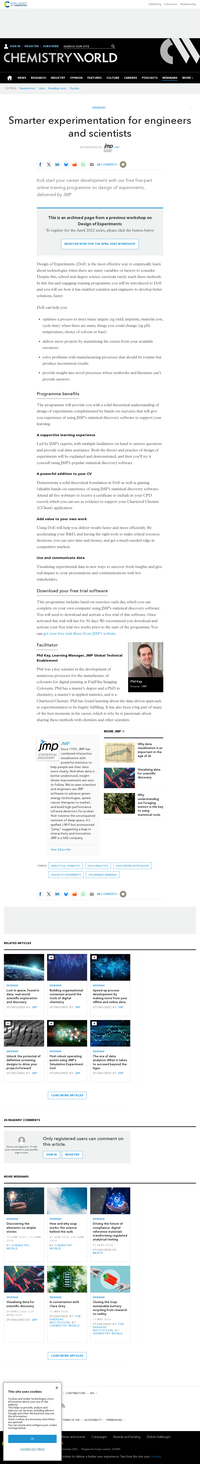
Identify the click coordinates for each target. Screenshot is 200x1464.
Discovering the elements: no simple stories (21, 1227)
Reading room (57, 88)
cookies (156, 1456)
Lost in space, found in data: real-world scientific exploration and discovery (22, 996)
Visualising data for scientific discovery (149, 773)
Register (32, 46)
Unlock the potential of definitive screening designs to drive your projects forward (23, 1062)
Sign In (15, 46)
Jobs (42, 88)
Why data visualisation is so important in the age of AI (150, 750)
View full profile (61, 849)
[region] (32, 1421)
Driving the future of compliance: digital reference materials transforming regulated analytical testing (110, 1231)
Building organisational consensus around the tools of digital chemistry (66, 996)
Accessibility (93, 1419)
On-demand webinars (102, 874)
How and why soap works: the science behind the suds (63, 1227)
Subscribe (51, 46)
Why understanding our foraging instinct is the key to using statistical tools (150, 804)
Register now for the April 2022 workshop (99, 244)
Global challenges (158, 1437)
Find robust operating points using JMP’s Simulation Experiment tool (66, 1062)
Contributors (76, 1393)
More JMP (112, 731)
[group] (186, 77)
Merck (98, 1253)
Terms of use (71, 1419)
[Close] (57, 1388)
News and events (73, 1437)
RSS (92, 1393)
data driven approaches (132, 865)
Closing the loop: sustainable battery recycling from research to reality (110, 1308)
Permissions (114, 1419)
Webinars (99, 107)
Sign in (51, 1154)
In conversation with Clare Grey (64, 1304)
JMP (117, 147)
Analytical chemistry (65, 865)
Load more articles (67, 1095)
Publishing (155, 4)
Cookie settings (32, 1449)
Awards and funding (126, 1437)
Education (170, 4)
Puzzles (74, 88)
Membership (188, 4)
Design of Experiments (66, 874)
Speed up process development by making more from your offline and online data (110, 996)
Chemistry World (17, 1247)
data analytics (98, 865)
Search (113, 46)
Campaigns (99, 1437)
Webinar (12, 985)
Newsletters (27, 88)
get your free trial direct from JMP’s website (79, 633)
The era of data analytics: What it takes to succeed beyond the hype (110, 1062)
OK (32, 1438)
